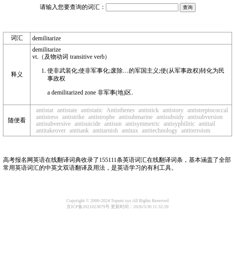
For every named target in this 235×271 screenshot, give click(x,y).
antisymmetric (142, 123)
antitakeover (51, 130)
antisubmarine (136, 117)
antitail (207, 123)
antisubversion (205, 117)
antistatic (92, 110)
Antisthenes (120, 110)
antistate (67, 110)
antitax (130, 130)
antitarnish (105, 130)
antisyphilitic (179, 123)
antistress (47, 117)
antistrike (73, 117)
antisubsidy (170, 117)
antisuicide (87, 123)
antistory (173, 110)
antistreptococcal (207, 110)
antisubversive (53, 123)
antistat (44, 110)
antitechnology (160, 130)
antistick (149, 110)
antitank (79, 130)
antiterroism (195, 130)
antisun (113, 123)
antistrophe (101, 117)
